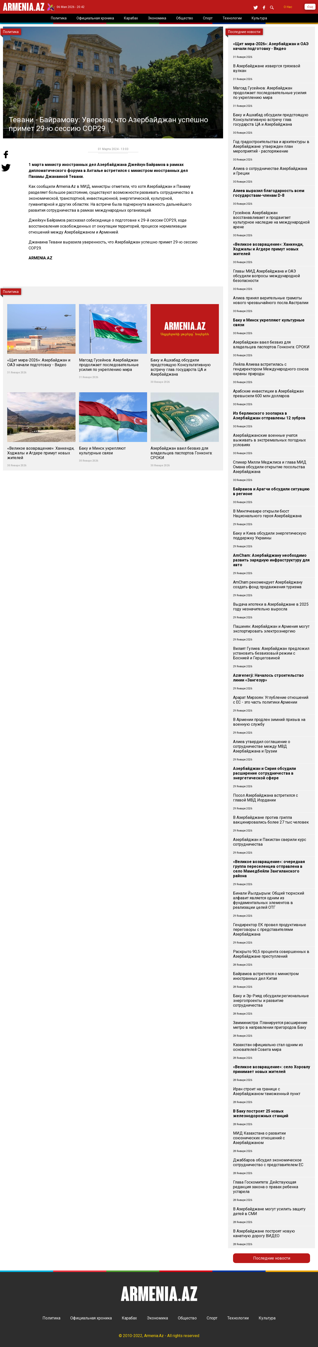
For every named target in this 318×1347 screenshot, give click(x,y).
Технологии (238, 1318)
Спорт (212, 1318)
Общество (187, 1318)
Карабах (129, 1318)
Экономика (157, 1318)
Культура (267, 1318)
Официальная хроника (91, 1318)
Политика (51, 1318)
